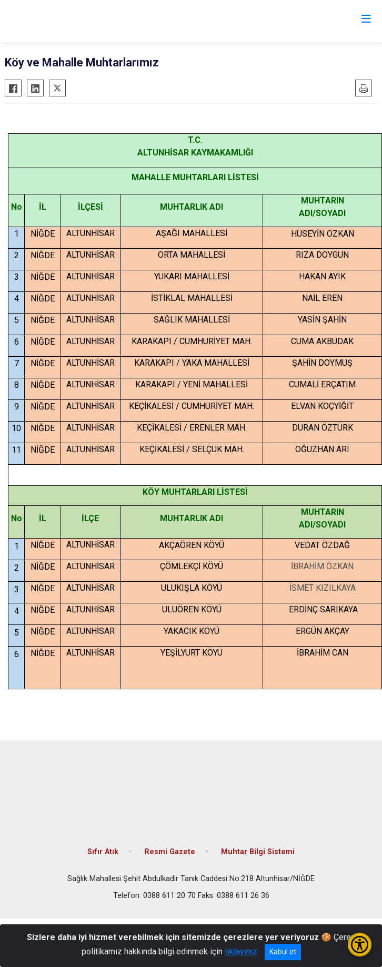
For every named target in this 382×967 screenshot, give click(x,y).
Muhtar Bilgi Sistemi (258, 851)
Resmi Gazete (169, 851)
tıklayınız (241, 951)
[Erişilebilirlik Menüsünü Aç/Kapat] (359, 944)
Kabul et (282, 952)
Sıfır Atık (102, 851)
